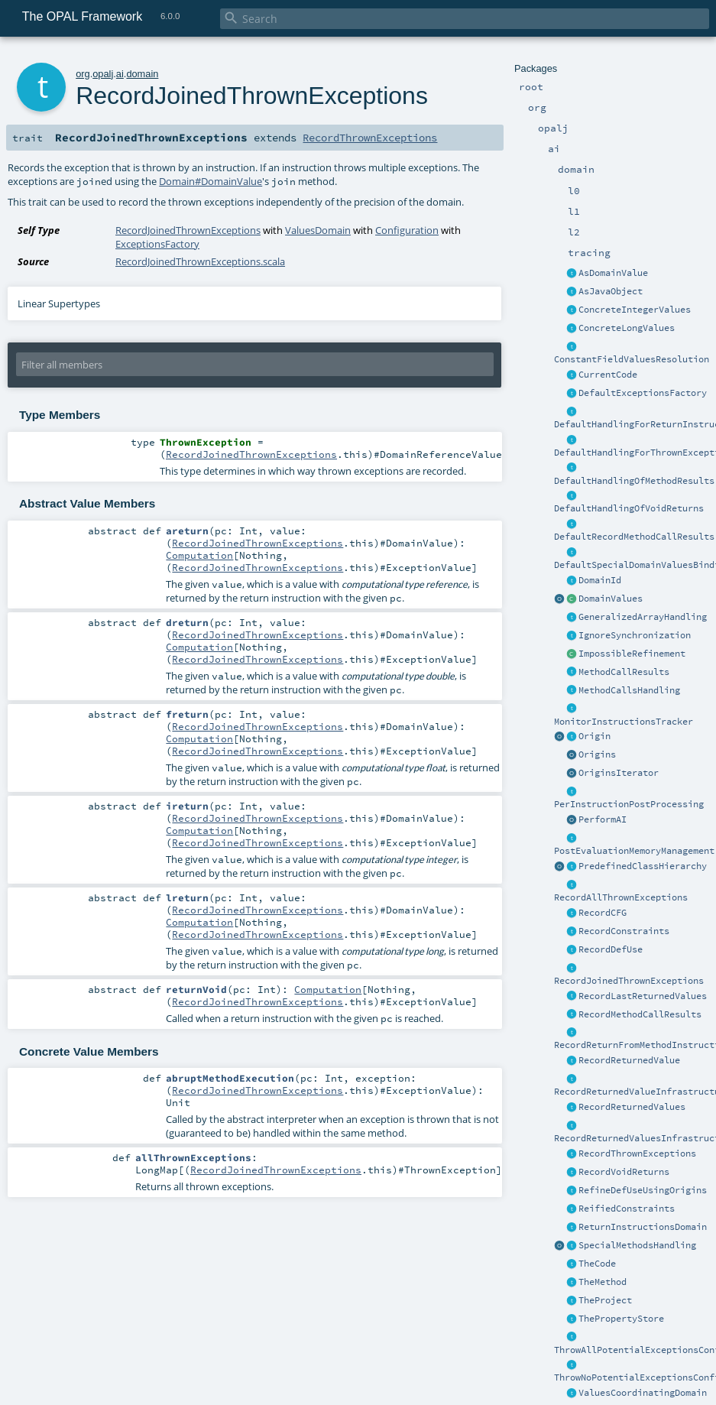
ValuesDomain (318, 230)
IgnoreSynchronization (634, 635)
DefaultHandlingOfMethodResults (634, 480)
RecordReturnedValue (629, 1060)
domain (142, 73)
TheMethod (602, 1282)
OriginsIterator (618, 772)
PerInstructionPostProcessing (629, 804)
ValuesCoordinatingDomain (642, 1392)
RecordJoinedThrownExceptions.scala (200, 261)
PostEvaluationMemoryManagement (634, 850)
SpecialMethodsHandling (637, 1245)
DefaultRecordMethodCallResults (634, 536)
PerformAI (602, 819)
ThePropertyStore (621, 1318)
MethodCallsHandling (629, 690)
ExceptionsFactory (157, 244)
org (83, 73)
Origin (594, 736)
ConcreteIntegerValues (634, 309)
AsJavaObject (610, 291)
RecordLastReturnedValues (642, 996)
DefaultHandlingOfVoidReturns (629, 508)
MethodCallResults (623, 672)
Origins (597, 754)
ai (120, 73)
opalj (102, 73)
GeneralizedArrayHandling (642, 617)
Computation (199, 555)
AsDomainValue (613, 273)
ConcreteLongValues (626, 328)
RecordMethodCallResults (639, 1014)
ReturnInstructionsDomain (642, 1227)
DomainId (599, 580)
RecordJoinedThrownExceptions (629, 980)
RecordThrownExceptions (637, 1153)
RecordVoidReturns (623, 1172)
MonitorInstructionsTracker (623, 721)
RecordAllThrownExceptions (621, 897)
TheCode (597, 1263)
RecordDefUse (610, 949)
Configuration (407, 230)
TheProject (605, 1300)
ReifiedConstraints (626, 1208)
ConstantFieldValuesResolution (631, 359)
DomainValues (610, 598)
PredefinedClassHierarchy (642, 866)
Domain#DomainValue (210, 181)
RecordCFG (602, 912)
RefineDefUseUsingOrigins (642, 1190)
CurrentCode (607, 374)
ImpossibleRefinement (631, 653)
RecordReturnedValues (631, 1107)
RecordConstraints (623, 931)
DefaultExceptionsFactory (642, 393)
